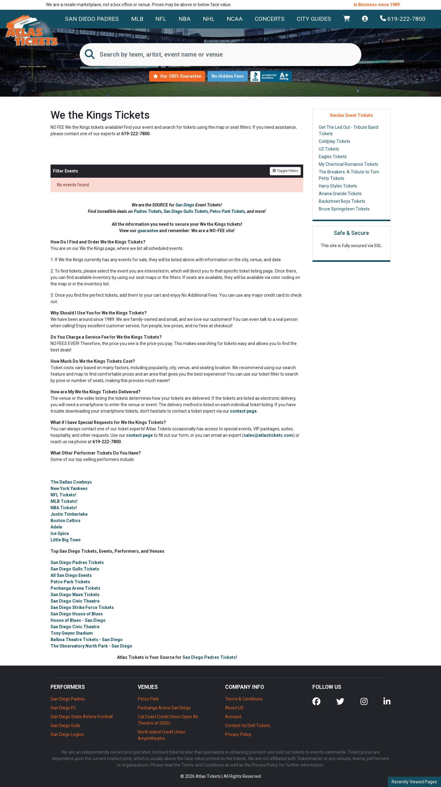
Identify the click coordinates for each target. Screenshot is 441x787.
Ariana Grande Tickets (340, 193)
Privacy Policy (238, 734)
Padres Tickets (148, 211)
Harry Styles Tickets (338, 186)
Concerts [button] (270, 18)
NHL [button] (209, 18)
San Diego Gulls (65, 725)
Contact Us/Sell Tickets (247, 725)
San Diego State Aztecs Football (82, 716)
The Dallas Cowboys (71, 482)
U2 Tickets (329, 149)
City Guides (314, 18)
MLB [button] (137, 18)
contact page (243, 411)
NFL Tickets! (63, 494)
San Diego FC (63, 707)
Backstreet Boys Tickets (342, 201)
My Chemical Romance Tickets (348, 164)
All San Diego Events (71, 575)
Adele (56, 527)
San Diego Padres (92, 18)
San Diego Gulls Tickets (186, 211)
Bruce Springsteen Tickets (344, 208)
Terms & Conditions (244, 698)
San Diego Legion (67, 734)
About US (234, 707)
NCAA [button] (235, 18)
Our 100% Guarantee (177, 76)
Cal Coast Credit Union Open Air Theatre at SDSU (168, 720)
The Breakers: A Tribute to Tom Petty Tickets (349, 175)
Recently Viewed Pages (414, 781)
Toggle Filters (285, 171)
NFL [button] (160, 18)
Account (233, 716)
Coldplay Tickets (334, 141)
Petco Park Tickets (227, 211)
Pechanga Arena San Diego (164, 707)
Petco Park (148, 698)
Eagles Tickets (333, 156)
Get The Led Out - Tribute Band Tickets (348, 130)
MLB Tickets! (64, 501)
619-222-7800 (402, 18)
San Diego (185, 204)
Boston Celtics (66, 520)
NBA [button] (184, 18)
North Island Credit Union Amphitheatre (161, 735)
